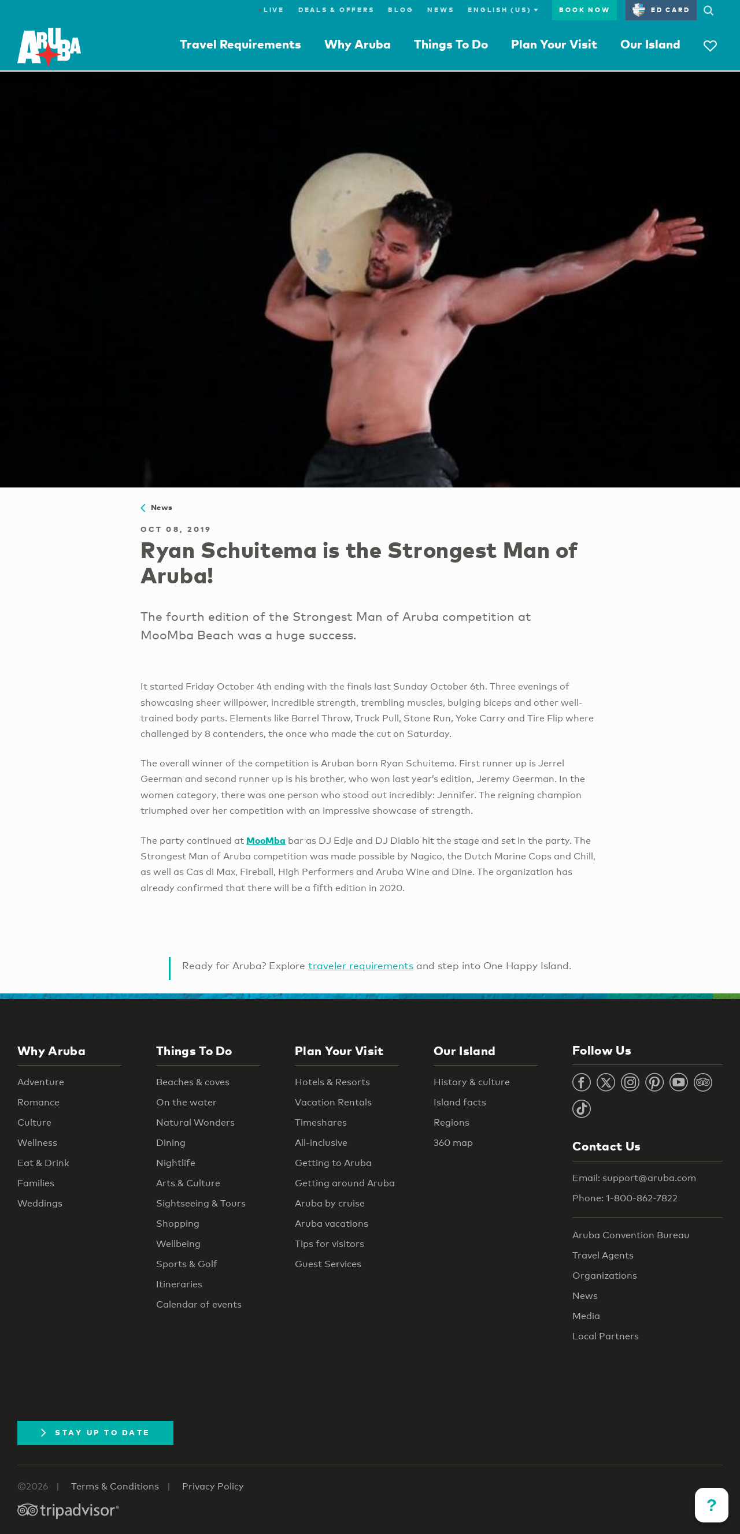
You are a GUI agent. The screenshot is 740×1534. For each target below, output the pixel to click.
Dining (171, 1142)
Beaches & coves (193, 1082)
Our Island (650, 43)
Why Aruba (357, 43)
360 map (453, 1142)
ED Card (661, 10)
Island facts (460, 1102)
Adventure (40, 1082)
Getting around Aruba (345, 1183)
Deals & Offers (336, 10)
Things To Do (451, 43)
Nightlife (175, 1162)
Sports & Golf (186, 1264)
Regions (451, 1122)
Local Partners (605, 1336)
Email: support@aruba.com (634, 1177)
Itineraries (179, 1284)
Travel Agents (603, 1255)
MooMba (266, 840)
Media (586, 1315)
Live (271, 10)
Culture (34, 1122)
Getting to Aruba (333, 1162)
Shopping (177, 1223)
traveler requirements (360, 965)
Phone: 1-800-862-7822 (625, 1198)
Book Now (584, 10)
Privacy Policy (213, 1486)
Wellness (37, 1142)
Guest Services (328, 1264)
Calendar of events (199, 1304)
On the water (186, 1102)
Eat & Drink (43, 1162)
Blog (400, 10)
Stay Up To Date (95, 1432)
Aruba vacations (331, 1223)
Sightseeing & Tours (201, 1203)
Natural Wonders (195, 1122)
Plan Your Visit (554, 43)
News (440, 10)
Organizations (604, 1275)
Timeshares (321, 1122)
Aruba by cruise (330, 1203)
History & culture (472, 1082)
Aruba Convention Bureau (631, 1235)
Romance (38, 1102)
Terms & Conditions (115, 1486)
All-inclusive (321, 1142)
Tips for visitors (329, 1243)
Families (35, 1183)
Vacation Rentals (333, 1102)
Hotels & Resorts (332, 1082)
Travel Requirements (240, 43)
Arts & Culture (188, 1183)
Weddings (39, 1203)
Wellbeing (178, 1243)
